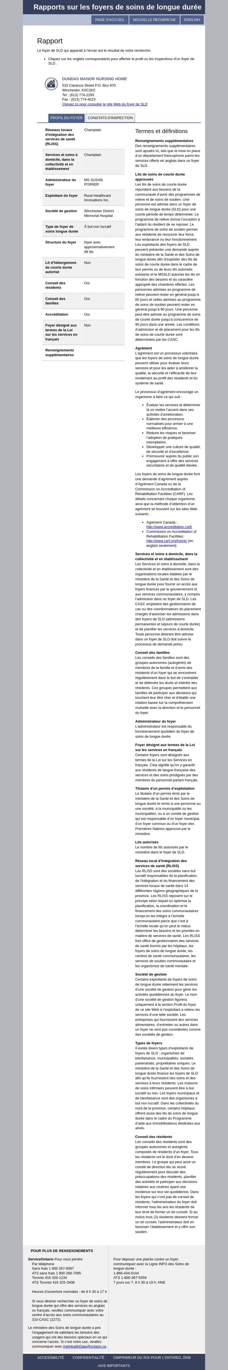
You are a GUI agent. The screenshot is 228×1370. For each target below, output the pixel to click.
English (192, 20)
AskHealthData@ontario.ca (84, 1346)
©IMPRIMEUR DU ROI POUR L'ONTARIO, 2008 (152, 1357)
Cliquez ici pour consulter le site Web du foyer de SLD (105, 104)
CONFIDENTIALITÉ (88, 1357)
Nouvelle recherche (154, 20)
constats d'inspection (110, 118)
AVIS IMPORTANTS (114, 1366)
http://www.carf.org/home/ (166, 541)
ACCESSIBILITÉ (50, 1357)
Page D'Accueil (110, 20)
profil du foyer (66, 118)
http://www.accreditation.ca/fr (169, 527)
